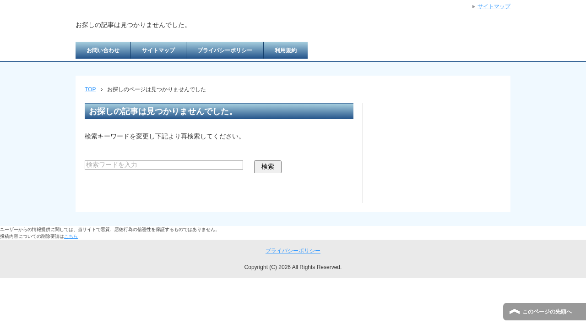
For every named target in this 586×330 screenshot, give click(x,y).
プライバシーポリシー (224, 50)
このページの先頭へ (547, 311)
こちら (71, 236)
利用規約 (286, 50)
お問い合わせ (103, 50)
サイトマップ (158, 50)
